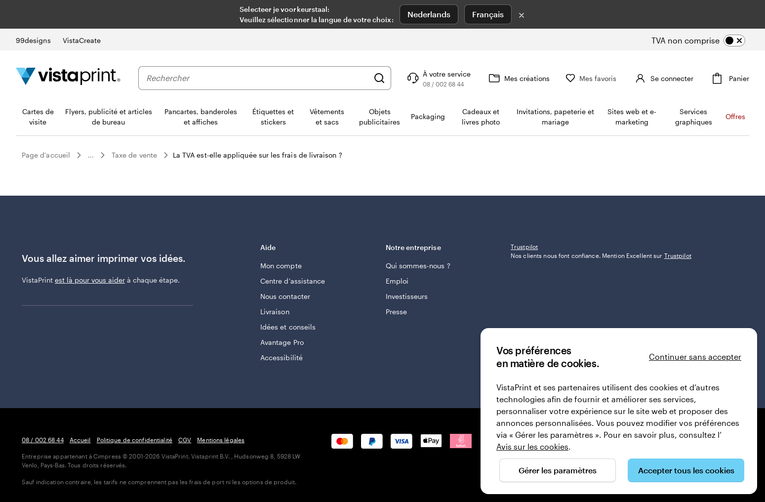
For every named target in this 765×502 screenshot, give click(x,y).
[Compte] (671, 78)
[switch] (706, 40)
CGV (184, 439)
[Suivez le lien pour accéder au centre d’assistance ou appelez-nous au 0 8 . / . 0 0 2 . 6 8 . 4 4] (454, 78)
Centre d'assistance (292, 281)
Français (488, 14)
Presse (396, 311)
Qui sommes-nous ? (418, 265)
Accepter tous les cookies (686, 470)
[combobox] (265, 78)
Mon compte (281, 265)
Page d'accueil (46, 155)
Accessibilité (281, 357)
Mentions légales (220, 439)
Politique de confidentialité (134, 439)
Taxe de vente (134, 155)
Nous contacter (285, 296)
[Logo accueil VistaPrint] (68, 78)
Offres (735, 116)
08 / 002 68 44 (43, 439)
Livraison (274, 311)
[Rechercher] (396, 78)
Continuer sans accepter (695, 356)
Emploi (397, 281)
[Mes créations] (534, 78)
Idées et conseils (288, 327)
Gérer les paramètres (558, 470)
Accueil (80, 439)
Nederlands (428, 14)
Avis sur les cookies (532, 446)
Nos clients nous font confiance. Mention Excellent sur (601, 320)
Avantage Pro (282, 342)
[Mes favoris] (608, 78)
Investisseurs (407, 296)
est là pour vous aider (90, 280)
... (91, 155)
